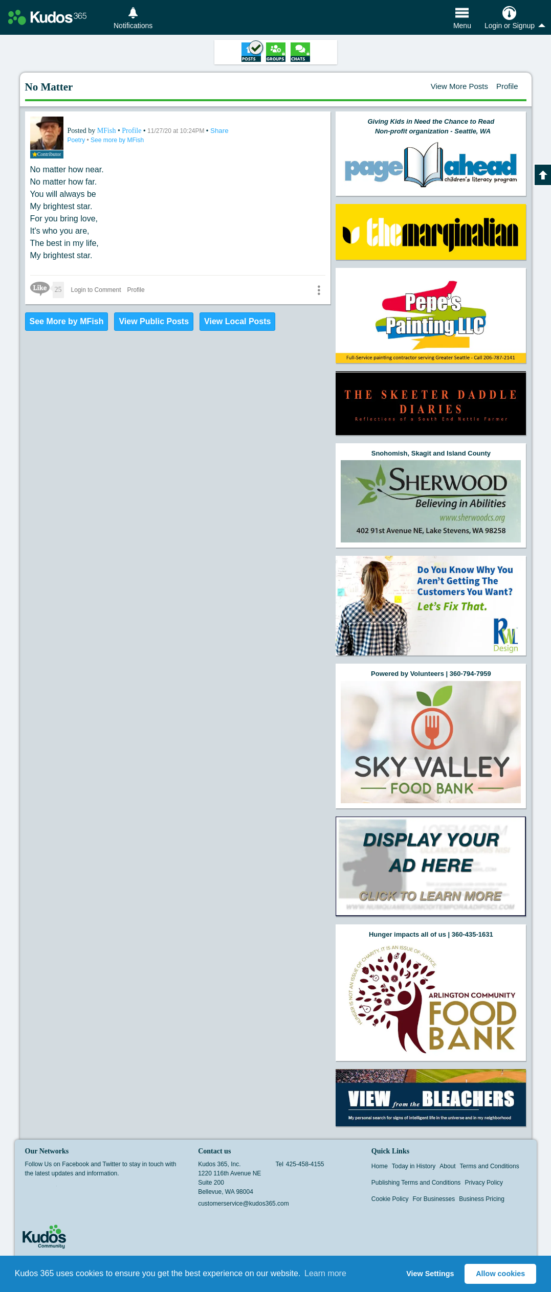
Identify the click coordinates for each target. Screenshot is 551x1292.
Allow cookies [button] (500, 1274)
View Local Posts (237, 321)
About (447, 1166)
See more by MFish (117, 140)
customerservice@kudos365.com (243, 1203)
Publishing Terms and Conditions (416, 1182)
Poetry (77, 140)
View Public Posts (154, 321)
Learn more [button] (325, 1273)
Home (379, 1166)
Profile (507, 86)
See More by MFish (67, 321)
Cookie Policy (390, 1199)
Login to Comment (96, 289)
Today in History (413, 1166)
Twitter (50, 1189)
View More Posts (459, 86)
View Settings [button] (430, 1274)
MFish (107, 130)
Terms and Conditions (489, 1166)
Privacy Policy (484, 1182)
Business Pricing (481, 1199)
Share (219, 130)
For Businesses (434, 1199)
